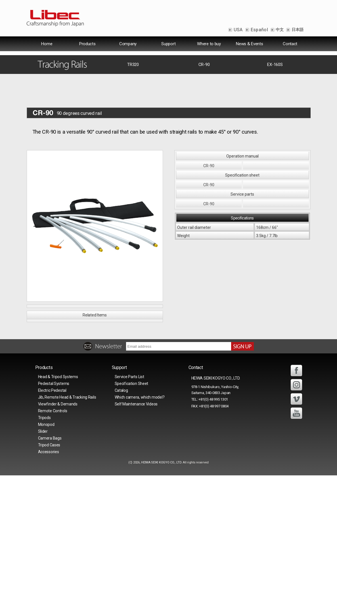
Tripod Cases (49, 576)
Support (168, 43)
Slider (43, 563)
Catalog (121, 522)
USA (238, 29)
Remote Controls (52, 542)
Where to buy (209, 43)
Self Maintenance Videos (136, 535)
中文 (279, 29)
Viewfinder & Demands (58, 535)
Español (259, 29)
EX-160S (274, 138)
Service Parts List (129, 508)
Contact (290, 43)
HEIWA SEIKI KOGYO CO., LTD (161, 594)
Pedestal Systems (54, 515)
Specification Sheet (131, 515)
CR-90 (204, 138)
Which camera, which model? (140, 529)
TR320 (133, 138)
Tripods (44, 549)
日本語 (296, 29)
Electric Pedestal (52, 522)
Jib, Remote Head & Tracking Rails (67, 529)
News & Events (249, 43)
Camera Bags (50, 569)
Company (128, 43)
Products (87, 43)
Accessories (48, 583)
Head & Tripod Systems (58, 508)
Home (46, 43)
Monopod (46, 556)
